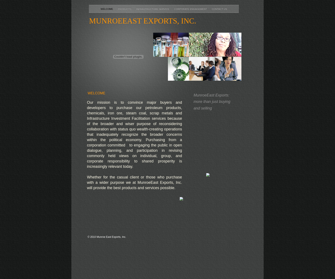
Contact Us (219, 9)
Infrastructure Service (153, 9)
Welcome (107, 9)
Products (125, 9)
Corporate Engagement (191, 9)
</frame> (216, 144)
